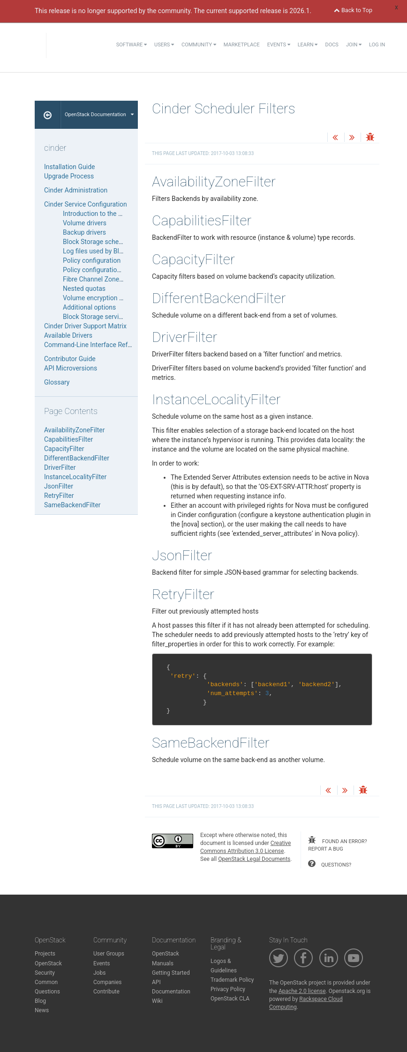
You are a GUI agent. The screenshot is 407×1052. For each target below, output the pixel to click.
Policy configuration (92, 260)
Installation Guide (69, 166)
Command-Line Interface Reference (95, 344)
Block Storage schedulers (100, 241)
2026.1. (300, 11)
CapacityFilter (64, 448)
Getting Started (171, 973)
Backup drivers (84, 232)
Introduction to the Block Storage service (122, 213)
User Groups (108, 953)
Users (164, 45)
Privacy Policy (228, 989)
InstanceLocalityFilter (75, 477)
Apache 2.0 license (302, 991)
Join (354, 45)
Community (198, 45)
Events (278, 45)
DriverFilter (60, 467)
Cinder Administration (75, 190)
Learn (308, 45)
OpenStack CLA (230, 998)
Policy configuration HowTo (103, 270)
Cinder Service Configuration (85, 204)
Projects (45, 953)
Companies (107, 982)
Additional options (89, 307)
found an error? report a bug (337, 844)
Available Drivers (68, 335)
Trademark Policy (232, 980)
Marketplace (242, 45)
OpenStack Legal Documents (254, 859)
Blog (40, 1001)
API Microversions (70, 368)
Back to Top (353, 10)
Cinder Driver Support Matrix (85, 326)
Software (131, 45)
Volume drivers (84, 223)
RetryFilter (59, 495)
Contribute (106, 991)
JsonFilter (58, 486)
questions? (329, 863)
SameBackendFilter (72, 505)
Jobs (99, 973)
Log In (377, 45)
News (42, 1010)
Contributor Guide (70, 359)
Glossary (56, 382)
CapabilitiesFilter (68, 439)
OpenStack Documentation (99, 114)
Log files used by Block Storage (108, 251)
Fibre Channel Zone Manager (105, 279)
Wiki (157, 1001)
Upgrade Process (69, 176)
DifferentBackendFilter (76, 458)
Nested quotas (84, 288)
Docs (331, 45)
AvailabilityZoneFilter (74, 430)
